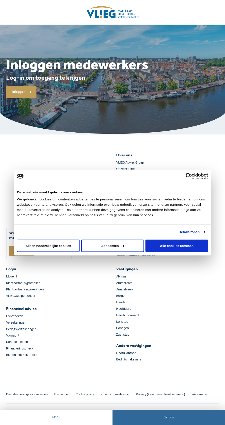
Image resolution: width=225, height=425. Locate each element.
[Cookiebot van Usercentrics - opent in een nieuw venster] (189, 176)
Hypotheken (14, 316)
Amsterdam (124, 283)
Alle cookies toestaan (177, 245)
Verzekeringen (16, 322)
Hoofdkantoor (126, 353)
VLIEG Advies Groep (130, 162)
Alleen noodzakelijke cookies (48, 245)
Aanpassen (112, 245)
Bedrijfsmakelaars (128, 359)
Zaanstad (122, 334)
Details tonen (189, 232)
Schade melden (17, 342)
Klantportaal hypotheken (23, 283)
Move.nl (11, 276)
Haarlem (122, 302)
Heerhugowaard (127, 315)
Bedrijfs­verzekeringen (21, 329)
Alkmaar (122, 276)
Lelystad (122, 321)
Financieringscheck (19, 348)
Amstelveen (124, 289)
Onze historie (125, 169)
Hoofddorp (123, 308)
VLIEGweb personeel (20, 295)
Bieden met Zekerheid (21, 355)
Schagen (122, 328)
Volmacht (12, 335)
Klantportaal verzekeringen (25, 289)
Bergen (121, 295)
